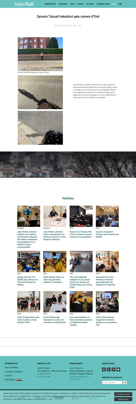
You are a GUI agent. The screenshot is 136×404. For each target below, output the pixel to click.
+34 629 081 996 (43, 377)
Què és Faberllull (11, 368)
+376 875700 (75, 379)
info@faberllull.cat (44, 374)
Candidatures (103, 4)
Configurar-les (123, 399)
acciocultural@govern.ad (79, 377)
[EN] (120, 4)
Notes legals (13, 380)
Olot (72, 4)
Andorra (63, 4)
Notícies (68, 198)
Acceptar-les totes (123, 394)
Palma (81, 4)
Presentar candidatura (14, 372)
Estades (90, 4)
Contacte (8, 376)
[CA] (114, 4)
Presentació (50, 4)
